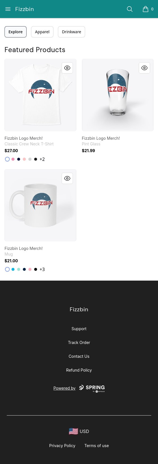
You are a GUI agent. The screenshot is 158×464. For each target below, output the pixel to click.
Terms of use (97, 445)
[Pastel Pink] (30, 269)
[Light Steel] (30, 159)
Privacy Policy (62, 445)
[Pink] (13, 159)
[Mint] (18, 269)
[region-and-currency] (79, 431)
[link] (40, 95)
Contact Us (79, 356)
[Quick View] (67, 68)
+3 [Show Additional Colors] (42, 269)
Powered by (79, 389)
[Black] (35, 159)
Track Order (79, 342)
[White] (7, 159)
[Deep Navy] (24, 269)
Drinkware (71, 31)
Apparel (42, 31)
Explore (15, 31)
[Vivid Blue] (13, 269)
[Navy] (18, 159)
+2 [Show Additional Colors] (42, 159)
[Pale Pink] (24, 159)
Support (79, 328)
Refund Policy (79, 370)
